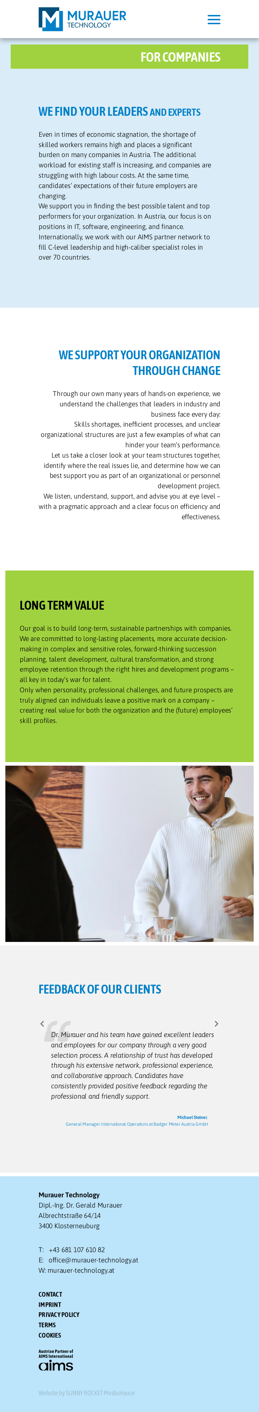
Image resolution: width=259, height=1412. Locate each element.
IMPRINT (50, 1304)
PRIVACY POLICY (59, 1314)
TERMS (47, 1325)
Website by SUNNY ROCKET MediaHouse (87, 1393)
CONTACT (50, 1294)
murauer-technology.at (81, 1270)
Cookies (50, 1335)
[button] (43, 1025)
